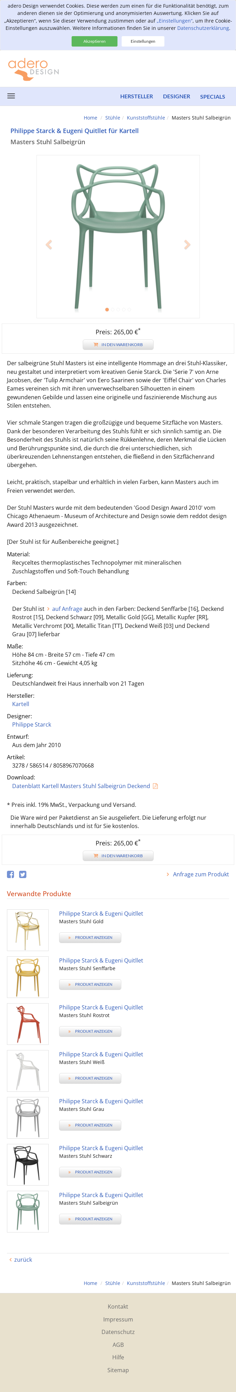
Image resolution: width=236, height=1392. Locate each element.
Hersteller (136, 96)
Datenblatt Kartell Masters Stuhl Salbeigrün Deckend (81, 786)
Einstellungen (143, 41)
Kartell (20, 704)
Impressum (118, 1319)
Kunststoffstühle (146, 117)
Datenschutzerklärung (203, 28)
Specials (212, 96)
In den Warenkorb (118, 344)
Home (90, 117)
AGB (118, 1345)
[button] (48, 277)
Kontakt (118, 1306)
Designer (176, 96)
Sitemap (118, 1370)
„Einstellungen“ (175, 20)
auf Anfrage (67, 609)
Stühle (112, 117)
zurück (23, 1259)
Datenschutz (118, 1332)
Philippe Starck (31, 724)
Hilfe (118, 1357)
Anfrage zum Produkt (200, 874)
